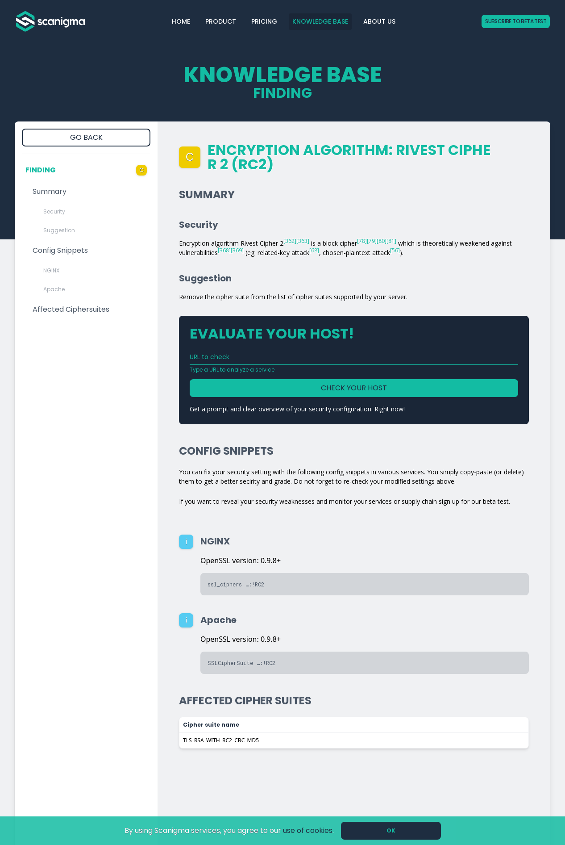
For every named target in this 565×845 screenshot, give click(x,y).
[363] (302, 241)
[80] (381, 241)
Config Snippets (60, 250)
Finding (86, 170)
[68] (314, 250)
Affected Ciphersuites (71, 309)
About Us (379, 21)
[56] (395, 250)
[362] (289, 241)
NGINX (51, 270)
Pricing (264, 21)
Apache (54, 289)
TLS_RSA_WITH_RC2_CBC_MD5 (221, 740)
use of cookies (307, 830)
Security (54, 211)
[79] (372, 241)
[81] (391, 241)
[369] (237, 250)
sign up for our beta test (474, 501)
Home (181, 21)
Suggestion (59, 230)
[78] (362, 241)
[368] (224, 250)
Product (220, 21)
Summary (49, 191)
